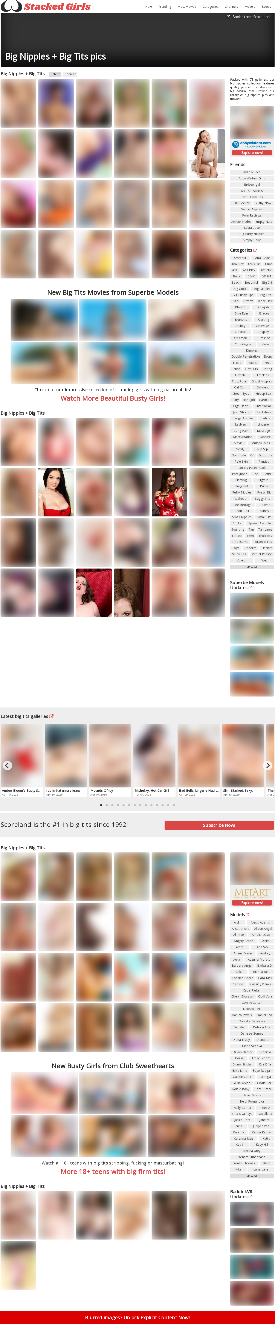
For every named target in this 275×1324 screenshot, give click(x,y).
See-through (242, 505)
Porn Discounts (252, 197)
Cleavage (262, 326)
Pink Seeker (241, 203)
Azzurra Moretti (259, 959)
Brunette (241, 319)
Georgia (265, 1077)
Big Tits (265, 295)
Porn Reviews (252, 215)
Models (249, 7)
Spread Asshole (260, 523)
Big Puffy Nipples (251, 234)
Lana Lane (261, 1169)
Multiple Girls (260, 443)
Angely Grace (243, 941)
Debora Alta (261, 1027)
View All (251, 567)
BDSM (266, 276)
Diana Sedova (252, 1046)
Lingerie (263, 424)
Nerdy (240, 449)
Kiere (267, 1163)
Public (264, 486)
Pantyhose (240, 474)
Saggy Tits (262, 498)
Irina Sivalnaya (242, 1114)
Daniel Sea (264, 1015)
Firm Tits (251, 369)
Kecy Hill (262, 1144)
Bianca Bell (261, 972)
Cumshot (263, 338)
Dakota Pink (252, 1009)
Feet (267, 363)
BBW (251, 276)
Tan (251, 529)
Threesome (240, 542)
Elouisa (239, 1058)
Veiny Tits (239, 554)
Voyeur (242, 560)
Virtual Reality (262, 554)
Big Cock (239, 289)
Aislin (237, 922)
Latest (55, 74)
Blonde (240, 307)
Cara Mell (265, 978)
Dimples (252, 350)
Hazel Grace (263, 1089)
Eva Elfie (265, 1064)
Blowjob (263, 307)
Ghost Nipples (262, 381)
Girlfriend (263, 387)
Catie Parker (252, 990)
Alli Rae (238, 935)
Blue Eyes (242, 313)
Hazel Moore (252, 1095)
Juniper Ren (261, 1126)
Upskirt (267, 548)
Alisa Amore (240, 929)
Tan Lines (265, 529)
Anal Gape (262, 258)
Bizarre (248, 301)
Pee (255, 474)
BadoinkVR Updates (241, 1194)
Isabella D (265, 1114)
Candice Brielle (242, 978)
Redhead (240, 498)
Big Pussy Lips (243, 295)
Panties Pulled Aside (252, 468)
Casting (263, 319)
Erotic (237, 363)
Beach (236, 282)
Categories (210, 7)
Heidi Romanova (252, 1101)
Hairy (235, 400)
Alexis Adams (260, 922)
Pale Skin (241, 461)
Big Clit (267, 282)
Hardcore (265, 400)
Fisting (267, 369)
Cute (265, 344)
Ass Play (249, 270)
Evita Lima (239, 1070)
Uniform (250, 548)
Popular (70, 74)
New (148, 7)
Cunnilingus (243, 344)
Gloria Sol (264, 1083)
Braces (264, 313)
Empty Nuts (263, 222)
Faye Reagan (262, 1070)
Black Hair (265, 301)
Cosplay (263, 332)
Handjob (249, 400)
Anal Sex (237, 264)
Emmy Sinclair (242, 1064)
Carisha (238, 984)
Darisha (239, 1027)
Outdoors (265, 455)
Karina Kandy (261, 1132)
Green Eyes (241, 393)
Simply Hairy (252, 240)
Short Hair (242, 511)
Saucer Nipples (252, 209)
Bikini (235, 301)
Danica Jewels (242, 1015)
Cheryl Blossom (242, 996)
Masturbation (243, 437)
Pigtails (263, 480)
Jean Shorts (241, 412)
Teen (250, 536)
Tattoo (237, 536)
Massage (263, 431)
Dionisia (265, 1052)
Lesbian (240, 424)
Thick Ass (265, 536)
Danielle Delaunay (252, 1021)
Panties (263, 461)
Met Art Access (252, 191)
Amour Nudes (241, 222)
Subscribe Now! (219, 825)
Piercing (241, 480)
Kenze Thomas (244, 1163)
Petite (267, 474)
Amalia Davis (261, 935)
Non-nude (239, 455)
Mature (265, 437)
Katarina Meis (244, 1138)
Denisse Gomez (251, 1033)
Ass (234, 270)
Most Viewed (186, 7)
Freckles (263, 375)
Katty (266, 1138)
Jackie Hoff (242, 1120)
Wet (264, 560)
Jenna (239, 1126)
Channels (231, 7)
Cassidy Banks (260, 984)
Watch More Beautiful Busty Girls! (113, 398)
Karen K (238, 1132)
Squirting (237, 529)
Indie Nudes (251, 172)
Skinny (264, 511)
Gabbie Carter (243, 1077)
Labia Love (252, 228)
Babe (236, 276)
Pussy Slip (264, 492)
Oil (252, 455)
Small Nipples (242, 517)
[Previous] (7, 765)
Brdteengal (252, 184)
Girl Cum (240, 387)
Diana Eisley (241, 1040)
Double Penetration (245, 356)
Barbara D (264, 965)
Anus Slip (254, 264)
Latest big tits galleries (27, 716)
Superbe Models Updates (247, 585)
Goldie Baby (240, 1089)
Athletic (266, 270)
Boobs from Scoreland (248, 16)
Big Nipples (262, 289)
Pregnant (241, 486)
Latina (265, 418)
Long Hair (241, 431)
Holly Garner (243, 1108)
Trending (164, 7)
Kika (238, 1169)
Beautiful (251, 282)
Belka (239, 972)
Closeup (240, 332)
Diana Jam (263, 1040)
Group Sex (263, 393)
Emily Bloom (261, 1058)
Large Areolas (243, 418)
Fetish (236, 369)
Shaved (265, 505)
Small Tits (264, 517)
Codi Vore (265, 996)
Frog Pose (239, 381)
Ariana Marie (243, 953)
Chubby (240, 326)
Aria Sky (262, 947)
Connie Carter (252, 1003)
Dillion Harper (242, 1052)
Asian (269, 264)
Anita (266, 941)
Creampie (241, 338)
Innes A (265, 1108)
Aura (236, 959)
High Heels (241, 406)
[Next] (267, 765)
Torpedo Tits (262, 542)
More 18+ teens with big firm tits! (113, 1171)
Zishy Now (263, 203)
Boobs (266, 7)
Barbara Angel (242, 965)
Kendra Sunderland (252, 1157)
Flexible (240, 375)
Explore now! (252, 152)
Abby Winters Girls (252, 178)
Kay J (239, 1144)
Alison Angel (263, 929)
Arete (240, 947)
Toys (235, 548)
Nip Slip (262, 449)
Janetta (264, 1120)
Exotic (252, 363)
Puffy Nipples (242, 492)
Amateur (240, 258)
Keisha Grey (251, 1151)
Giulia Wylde (241, 1083)
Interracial (263, 406)
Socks (237, 523)
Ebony (268, 356)
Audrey (265, 953)
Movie (238, 443)
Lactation (264, 412)
